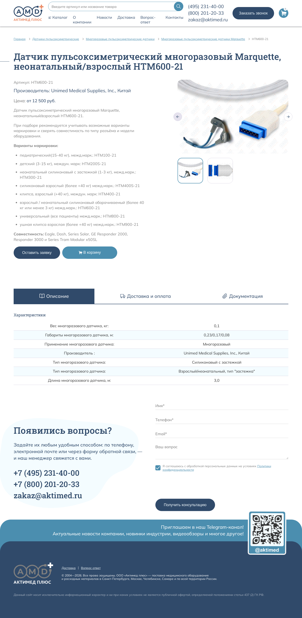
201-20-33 (206, 13)
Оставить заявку (37, 253)
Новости (104, 17)
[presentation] (187, 486)
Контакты (174, 17)
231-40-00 (206, 6)
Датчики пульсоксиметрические (55, 39)
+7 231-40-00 (46, 473)
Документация (242, 296)
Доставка (126, 17)
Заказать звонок (253, 13)
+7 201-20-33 (46, 484)
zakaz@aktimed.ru (208, 20)
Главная (20, 39)
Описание (54, 296)
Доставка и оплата (145, 296)
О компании (82, 19)
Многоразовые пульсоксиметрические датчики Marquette (203, 39)
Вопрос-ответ (148, 19)
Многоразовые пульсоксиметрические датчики (120, 39)
